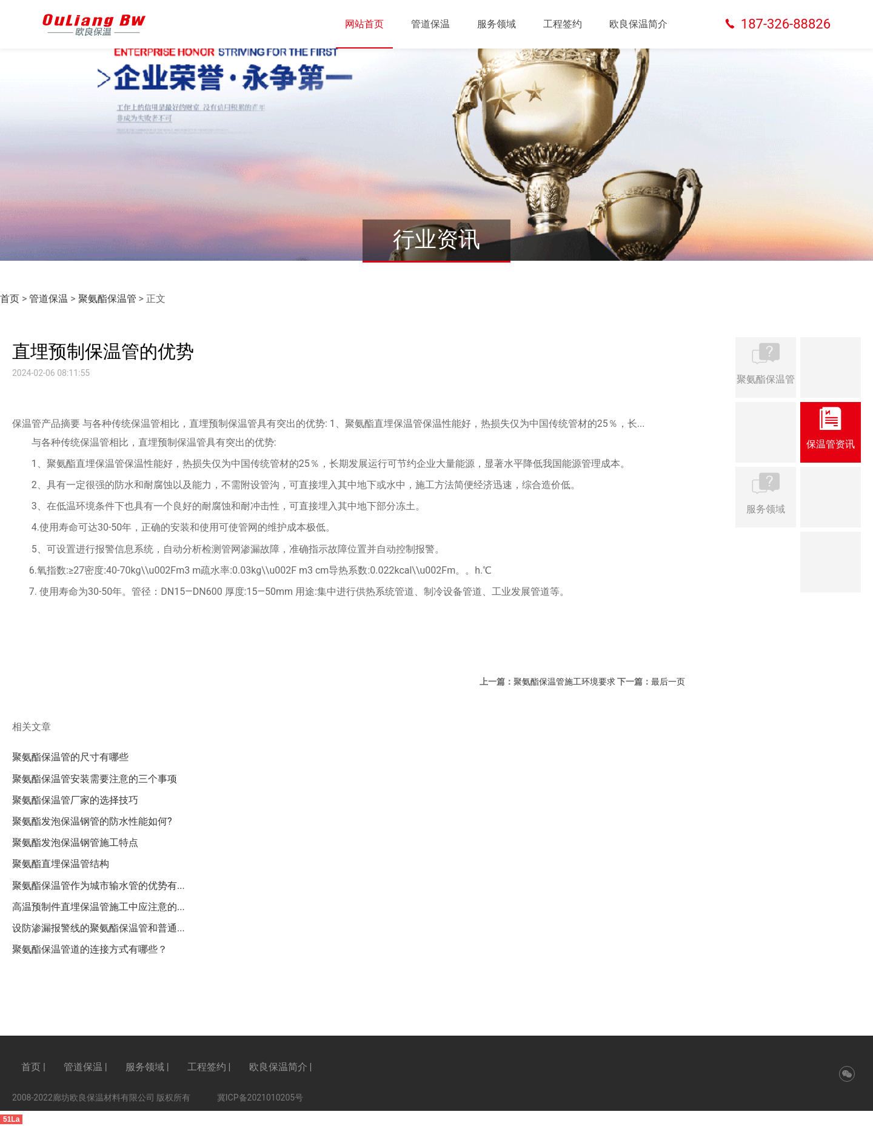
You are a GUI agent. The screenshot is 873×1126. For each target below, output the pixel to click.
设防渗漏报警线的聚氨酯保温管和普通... (98, 928)
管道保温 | (85, 1067)
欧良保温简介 (638, 24)
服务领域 (496, 24)
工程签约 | (209, 1067)
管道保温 (430, 24)
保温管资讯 (830, 431)
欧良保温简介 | (280, 1067)
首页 (9, 298)
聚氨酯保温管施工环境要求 (564, 681)
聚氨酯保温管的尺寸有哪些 (70, 757)
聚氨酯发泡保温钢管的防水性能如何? (92, 821)
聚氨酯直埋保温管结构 (60, 864)
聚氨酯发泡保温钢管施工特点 (75, 842)
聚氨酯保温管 (107, 298)
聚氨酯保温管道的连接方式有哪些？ (89, 949)
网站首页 (364, 24)
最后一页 (668, 681)
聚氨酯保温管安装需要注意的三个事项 (94, 779)
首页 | (33, 1067)
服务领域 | (147, 1067)
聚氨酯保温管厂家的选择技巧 (75, 800)
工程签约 (562, 24)
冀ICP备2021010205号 (260, 1097)
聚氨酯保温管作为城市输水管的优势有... (98, 885)
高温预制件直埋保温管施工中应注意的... (98, 907)
